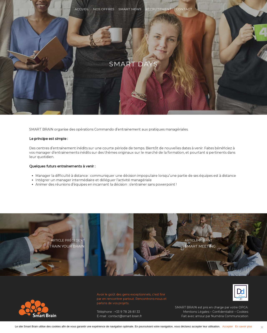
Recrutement (159, 9)
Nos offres (103, 9)
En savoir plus (243, 326)
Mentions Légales (196, 312)
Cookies (242, 312)
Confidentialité (223, 312)
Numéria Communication (229, 316)
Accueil (82, 9)
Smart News (129, 9)
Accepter (227, 326)
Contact (184, 9)
